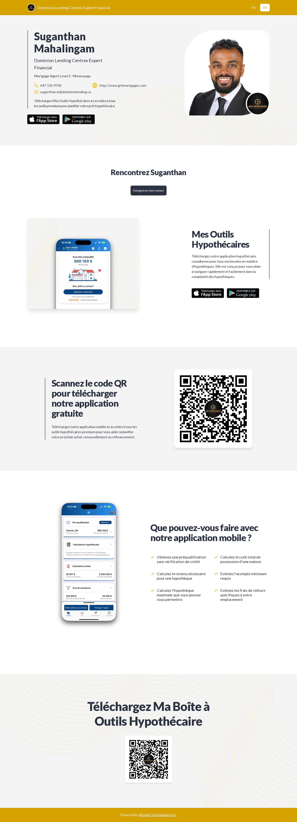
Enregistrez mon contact (148, 190)
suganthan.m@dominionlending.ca (65, 92)
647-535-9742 (50, 85)
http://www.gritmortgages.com (122, 85)
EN (254, 7)
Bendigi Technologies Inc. (158, 815)
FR (265, 7)
